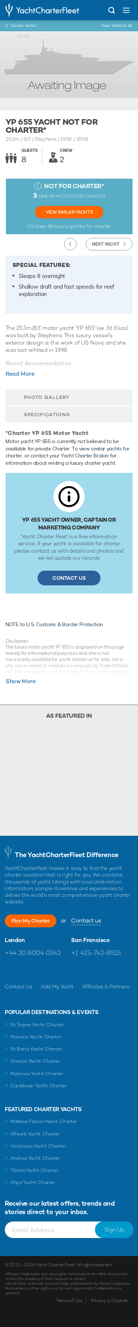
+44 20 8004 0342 (32, 953)
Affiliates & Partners (105, 986)
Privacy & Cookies (109, 1300)
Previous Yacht (70, 244)
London (15, 940)
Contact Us (69, 578)
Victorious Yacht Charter (38, 1146)
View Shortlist (117, 25)
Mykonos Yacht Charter (36, 1073)
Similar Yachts (23, 25)
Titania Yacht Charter (34, 1170)
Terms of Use (69, 1300)
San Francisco (90, 940)
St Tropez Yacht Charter (37, 1024)
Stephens (50, 335)
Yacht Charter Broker (85, 455)
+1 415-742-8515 (96, 953)
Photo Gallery (47, 397)
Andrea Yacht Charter (35, 1158)
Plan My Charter (30, 920)
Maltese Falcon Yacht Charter (43, 1121)
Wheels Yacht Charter (35, 1134)
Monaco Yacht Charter (35, 1037)
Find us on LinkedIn (58, 970)
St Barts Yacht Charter (36, 1049)
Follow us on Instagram (42, 970)
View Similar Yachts (69, 212)
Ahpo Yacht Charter (32, 1182)
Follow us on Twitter (26, 970)
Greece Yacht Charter (35, 1061)
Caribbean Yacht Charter (38, 1085)
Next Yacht (106, 244)
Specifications (47, 414)
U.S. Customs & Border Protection (64, 624)
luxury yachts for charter (82, 226)
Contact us (86, 920)
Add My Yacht (57, 986)
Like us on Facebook (10, 970)
